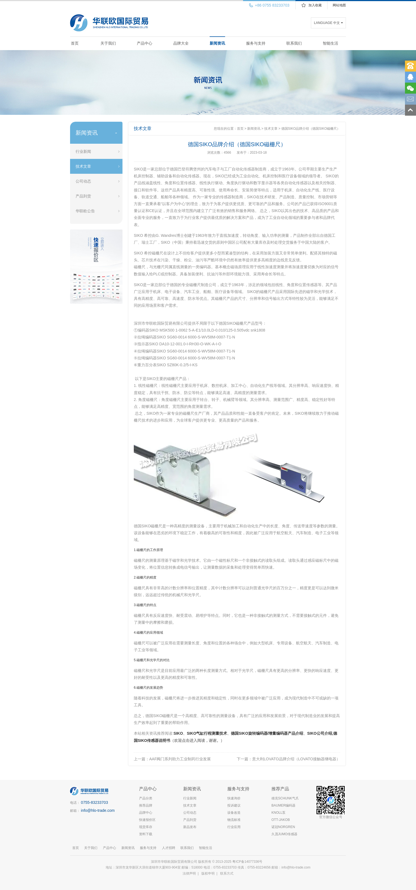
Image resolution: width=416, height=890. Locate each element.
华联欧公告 (85, 211)
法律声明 (189, 873)
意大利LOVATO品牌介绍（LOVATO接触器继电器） (296, 759)
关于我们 (108, 43)
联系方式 (226, 873)
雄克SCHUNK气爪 (285, 798)
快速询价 (234, 798)
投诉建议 (234, 805)
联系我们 (294, 43)
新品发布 (189, 827)
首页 (75, 43)
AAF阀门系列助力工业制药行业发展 (180, 759)
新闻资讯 (217, 43)
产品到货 (83, 196)
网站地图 (339, 5)
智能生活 (330, 43)
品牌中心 (145, 813)
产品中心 (144, 43)
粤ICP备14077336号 (247, 862)
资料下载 (145, 834)
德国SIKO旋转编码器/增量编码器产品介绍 (267, 733)
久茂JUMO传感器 (284, 834)
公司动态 (83, 181)
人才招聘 (168, 848)
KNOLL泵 (278, 813)
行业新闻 (83, 151)
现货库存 (145, 827)
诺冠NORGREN (283, 827)
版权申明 (208, 873)
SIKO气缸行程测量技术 (207, 733)
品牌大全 (181, 43)
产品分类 (145, 798)
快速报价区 (147, 820)
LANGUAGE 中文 (327, 23)
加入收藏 (315, 5)
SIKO (178, 733)
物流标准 (234, 820)
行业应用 (234, 827)
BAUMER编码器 (283, 805)
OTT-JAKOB (280, 820)
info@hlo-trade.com (97, 810)
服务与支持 (255, 43)
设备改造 (234, 813)
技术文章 (83, 166)
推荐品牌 (145, 805)
